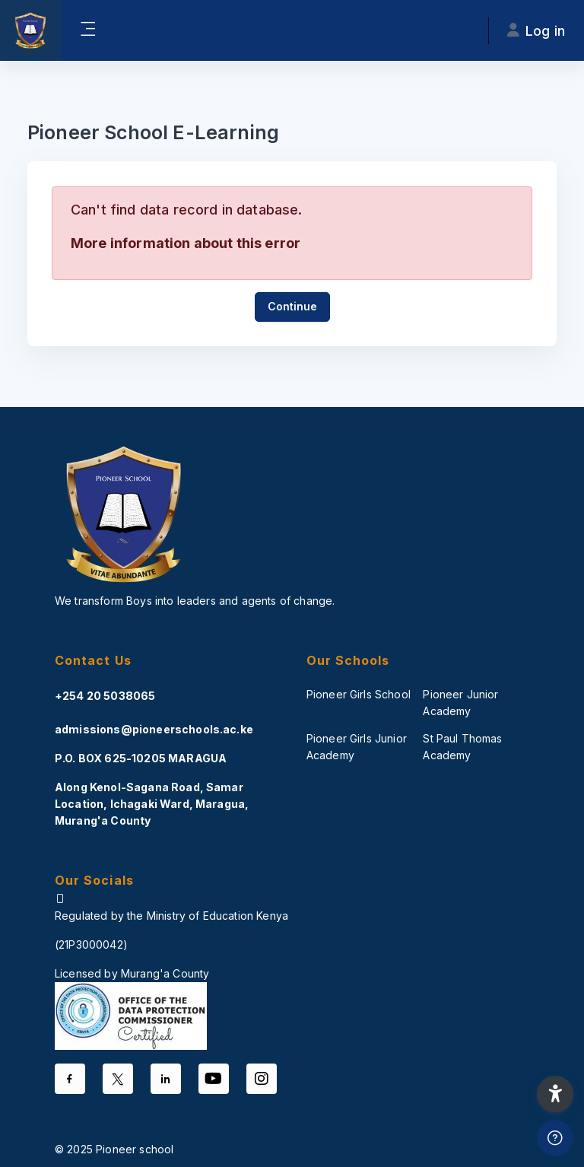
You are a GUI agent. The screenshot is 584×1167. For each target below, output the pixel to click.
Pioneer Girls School (358, 694)
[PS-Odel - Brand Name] (30, 30)
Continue (292, 306)
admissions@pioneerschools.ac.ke (154, 729)
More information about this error (185, 243)
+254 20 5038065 (105, 695)
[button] (555, 1094)
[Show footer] (555, 1138)
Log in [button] (536, 31)
